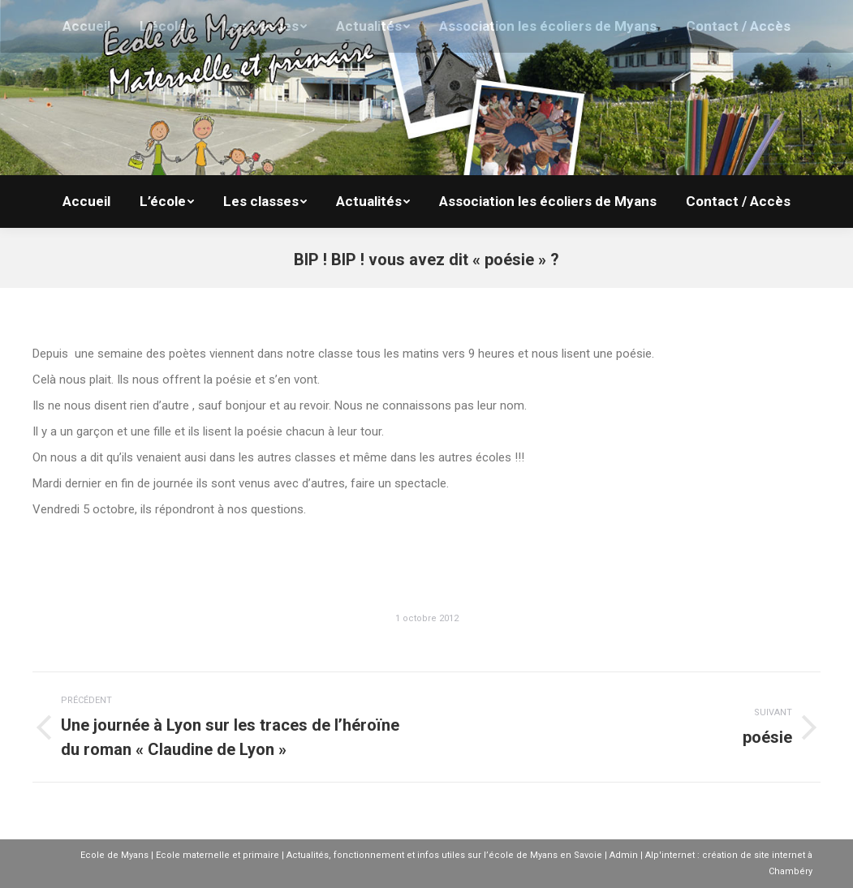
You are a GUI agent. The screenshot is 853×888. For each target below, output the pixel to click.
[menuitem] (86, 201)
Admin (624, 855)
